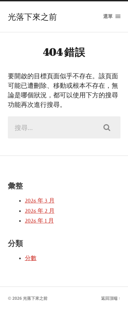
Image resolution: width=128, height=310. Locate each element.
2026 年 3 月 (40, 201)
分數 (31, 258)
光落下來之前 (32, 16)
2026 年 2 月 (40, 211)
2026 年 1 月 (39, 221)
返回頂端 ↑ (110, 298)
